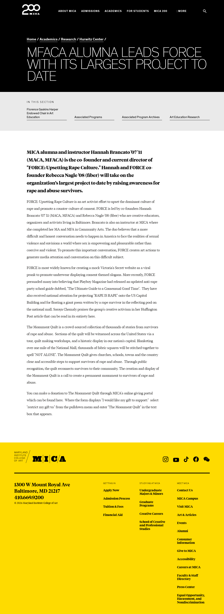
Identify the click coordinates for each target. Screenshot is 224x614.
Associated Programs (88, 117)
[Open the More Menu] (182, 11)
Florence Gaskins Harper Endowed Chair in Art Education (42, 113)
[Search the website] (205, 11)
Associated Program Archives (141, 117)
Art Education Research (185, 117)
